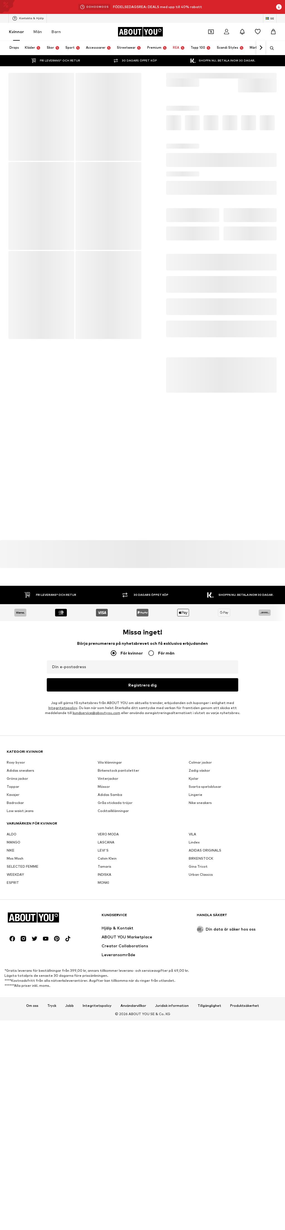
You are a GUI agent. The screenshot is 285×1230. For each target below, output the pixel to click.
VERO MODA (108, 993)
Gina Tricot (198, 1025)
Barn (56, 31)
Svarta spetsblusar (205, 945)
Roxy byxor (16, 921)
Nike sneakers (200, 962)
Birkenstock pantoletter (118, 929)
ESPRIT (13, 1041)
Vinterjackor (108, 937)
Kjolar (193, 937)
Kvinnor (16, 31)
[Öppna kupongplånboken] (211, 31)
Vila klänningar (110, 921)
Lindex (194, 1001)
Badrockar (15, 962)
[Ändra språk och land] (269, 18)
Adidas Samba (110, 953)
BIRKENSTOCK (201, 1017)
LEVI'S (103, 1009)
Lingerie (195, 953)
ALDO (11, 993)
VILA (192, 993)
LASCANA (106, 1001)
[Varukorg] (273, 31)
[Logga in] (226, 31)
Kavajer (13, 953)
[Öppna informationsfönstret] (279, 7)
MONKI (103, 1041)
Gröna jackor (17, 937)
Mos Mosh (15, 1017)
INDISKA (104, 1033)
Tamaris (104, 1025)
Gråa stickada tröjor (115, 962)
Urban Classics (201, 1033)
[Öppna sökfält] (270, 48)
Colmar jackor (200, 921)
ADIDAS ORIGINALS (205, 1009)
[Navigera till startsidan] (140, 31)
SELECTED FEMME (22, 1025)
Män (37, 31)
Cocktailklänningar (113, 970)
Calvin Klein (107, 1017)
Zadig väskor (199, 929)
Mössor (104, 945)
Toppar (13, 945)
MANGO (13, 1001)
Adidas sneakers (20, 929)
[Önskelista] (257, 31)
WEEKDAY (15, 1033)
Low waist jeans (20, 970)
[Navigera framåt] (260, 48)
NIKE (10, 1009)
